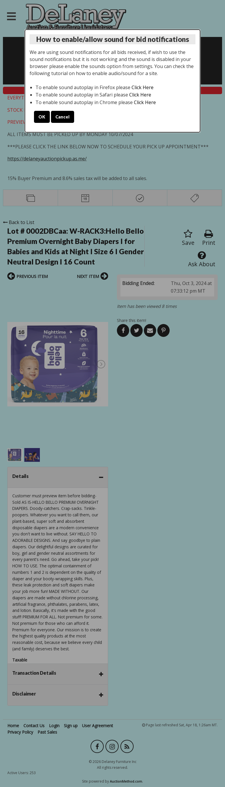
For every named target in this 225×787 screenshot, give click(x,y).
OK (41, 116)
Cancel (62, 116)
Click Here (143, 87)
